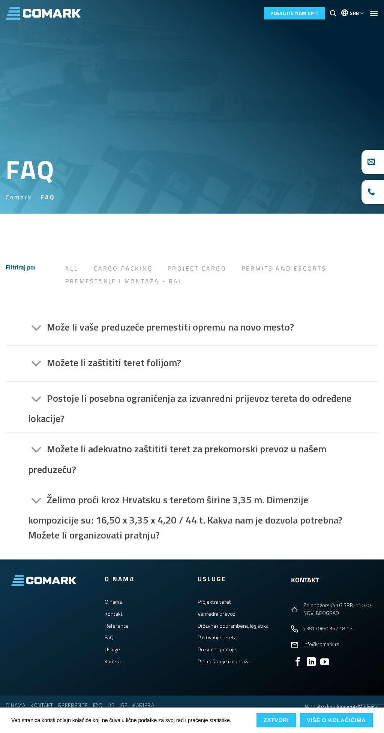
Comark (19, 197)
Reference (117, 626)
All (72, 268)
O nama (113, 602)
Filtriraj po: (20, 267)
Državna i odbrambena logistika (233, 626)
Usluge (112, 649)
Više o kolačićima (336, 720)
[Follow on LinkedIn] (311, 662)
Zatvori (276, 720)
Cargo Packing (123, 268)
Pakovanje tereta (217, 637)
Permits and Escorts (284, 268)
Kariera (113, 661)
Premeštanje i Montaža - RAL (124, 281)
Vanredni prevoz (217, 614)
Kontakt (114, 614)
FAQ (109, 637)
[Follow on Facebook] (297, 662)
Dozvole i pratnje (217, 649)
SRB (357, 13)
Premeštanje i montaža (224, 661)
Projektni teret (214, 602)
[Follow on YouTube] (324, 662)
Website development (330, 706)
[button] (333, 13)
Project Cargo (197, 268)
